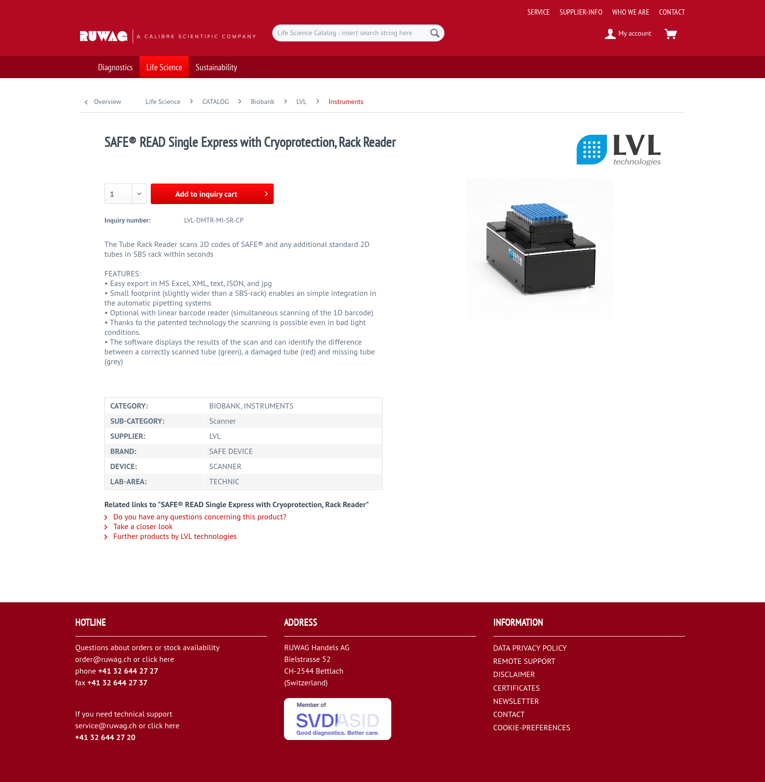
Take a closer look (138, 526)
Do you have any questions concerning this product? (195, 516)
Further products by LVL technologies (170, 536)
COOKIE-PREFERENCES (531, 727)
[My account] (628, 34)
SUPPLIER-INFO (581, 12)
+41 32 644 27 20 (105, 737)
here (166, 659)
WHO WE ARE (630, 12)
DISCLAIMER (514, 674)
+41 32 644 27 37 (117, 682)
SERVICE (538, 12)
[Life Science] (164, 62)
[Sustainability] (216, 62)
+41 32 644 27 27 (128, 671)
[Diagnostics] (115, 62)
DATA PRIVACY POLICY (530, 648)
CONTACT (672, 12)
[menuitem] (602, 8)
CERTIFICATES (516, 688)
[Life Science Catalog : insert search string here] (358, 32)
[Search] (434, 32)
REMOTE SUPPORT (524, 661)
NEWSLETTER (516, 701)
